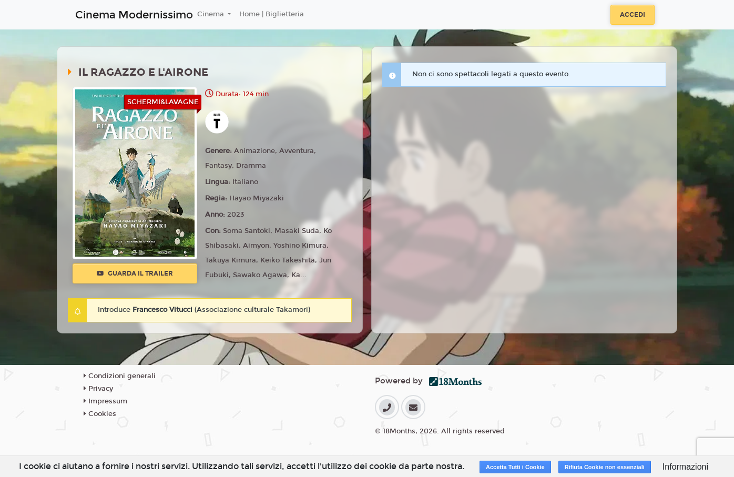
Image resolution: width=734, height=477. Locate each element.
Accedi (632, 14)
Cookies (100, 414)
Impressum (105, 401)
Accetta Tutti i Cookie (515, 467)
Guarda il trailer (135, 273)
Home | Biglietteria (271, 14)
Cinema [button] (211, 14)
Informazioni (685, 466)
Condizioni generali (120, 376)
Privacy (98, 388)
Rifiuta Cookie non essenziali (605, 467)
